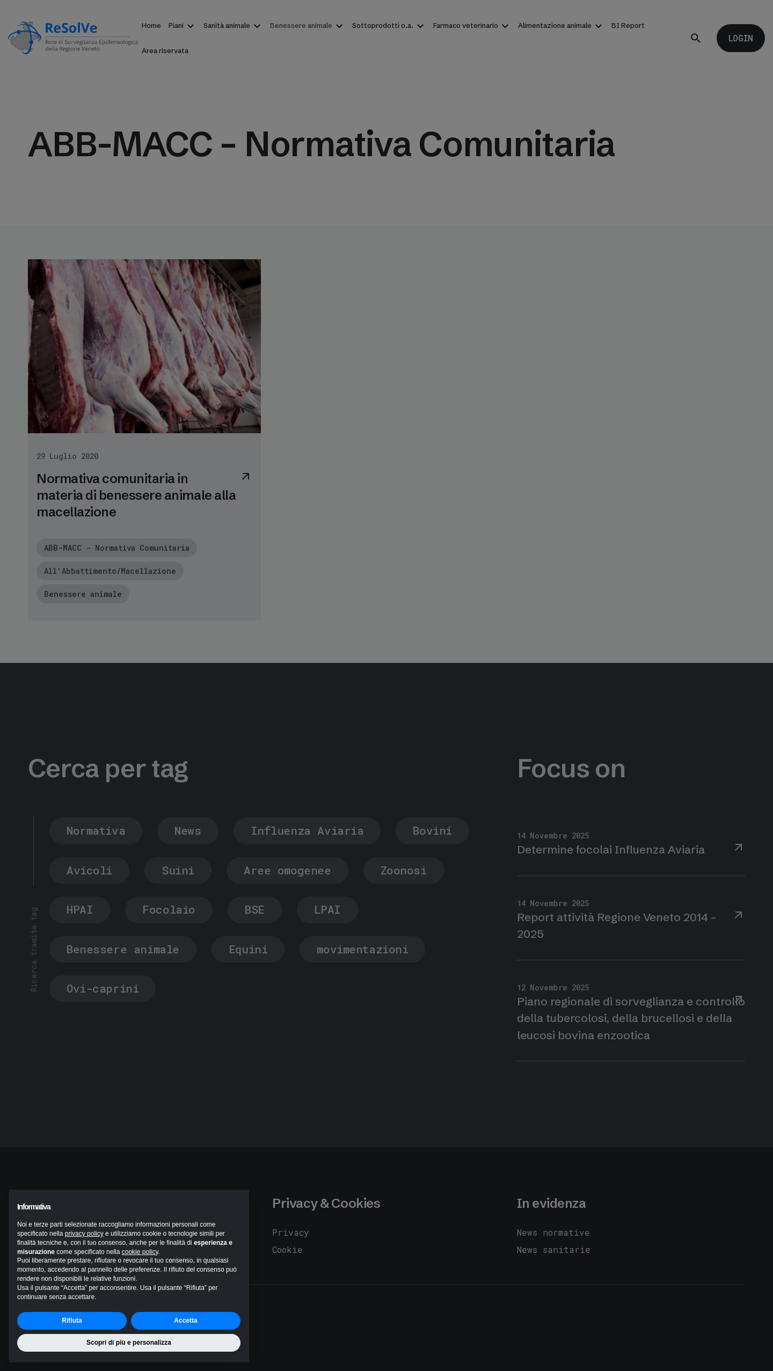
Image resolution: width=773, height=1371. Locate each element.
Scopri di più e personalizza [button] (128, 1342)
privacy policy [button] (84, 1233)
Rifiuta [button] (72, 1320)
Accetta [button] (185, 1320)
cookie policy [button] (140, 1252)
